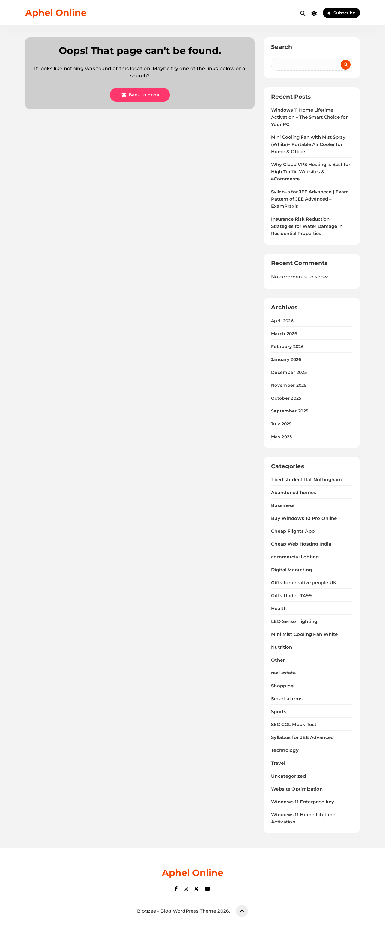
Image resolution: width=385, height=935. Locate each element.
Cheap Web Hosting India (301, 544)
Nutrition (281, 647)
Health (279, 608)
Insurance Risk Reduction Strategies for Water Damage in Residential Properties (306, 226)
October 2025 (286, 398)
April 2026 (282, 320)
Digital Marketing (291, 570)
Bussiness (283, 505)
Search (281, 46)
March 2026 (284, 333)
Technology (285, 750)
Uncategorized (288, 776)
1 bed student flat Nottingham (306, 479)
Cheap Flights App (293, 531)
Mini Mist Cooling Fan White (304, 634)
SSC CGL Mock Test (293, 724)
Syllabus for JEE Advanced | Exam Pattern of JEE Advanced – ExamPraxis (310, 199)
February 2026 (287, 346)
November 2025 (288, 385)
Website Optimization (297, 789)
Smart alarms (287, 698)
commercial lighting (295, 557)
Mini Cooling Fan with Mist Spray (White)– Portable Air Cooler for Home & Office (308, 144)
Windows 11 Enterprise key (302, 802)
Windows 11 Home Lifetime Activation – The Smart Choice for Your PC (309, 117)
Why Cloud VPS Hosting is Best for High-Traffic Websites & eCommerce (310, 172)
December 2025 (289, 372)
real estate (283, 673)
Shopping (282, 686)
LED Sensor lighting (294, 621)
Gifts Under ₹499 (291, 595)
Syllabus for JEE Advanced (302, 737)
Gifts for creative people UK (303, 582)
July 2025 (281, 424)
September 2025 (289, 411)
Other (278, 660)
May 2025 (281, 436)
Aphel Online (56, 12)
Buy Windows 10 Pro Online (304, 518)
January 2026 (286, 359)
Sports (278, 711)
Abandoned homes (293, 492)
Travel (278, 763)
